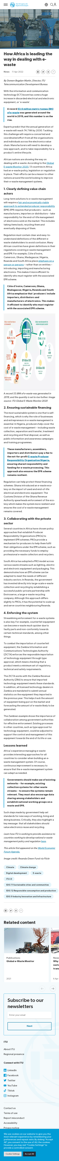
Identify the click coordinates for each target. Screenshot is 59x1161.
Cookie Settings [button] (13, 1154)
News (6, 71)
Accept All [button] (29, 1154)
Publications (13, 958)
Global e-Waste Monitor (20, 961)
